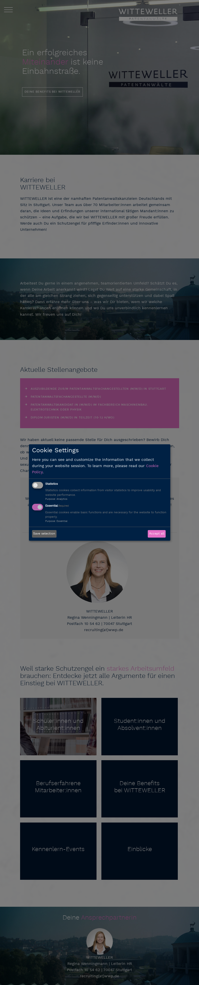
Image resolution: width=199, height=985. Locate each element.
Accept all (156, 534)
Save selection (44, 534)
